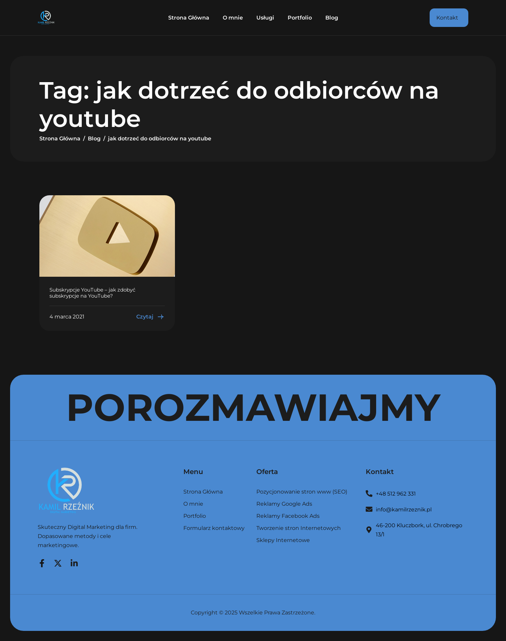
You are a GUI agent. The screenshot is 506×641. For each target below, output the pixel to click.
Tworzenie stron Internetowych (298, 528)
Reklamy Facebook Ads (288, 516)
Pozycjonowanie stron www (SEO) (301, 492)
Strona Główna (188, 17)
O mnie (233, 17)
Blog (331, 17)
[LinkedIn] (74, 562)
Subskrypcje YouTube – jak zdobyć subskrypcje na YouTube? (92, 292)
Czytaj (150, 317)
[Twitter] (58, 562)
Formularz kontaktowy (214, 528)
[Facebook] (42, 562)
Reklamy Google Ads (284, 504)
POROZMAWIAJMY (253, 407)
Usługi (265, 17)
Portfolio (300, 17)
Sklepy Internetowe (283, 540)
